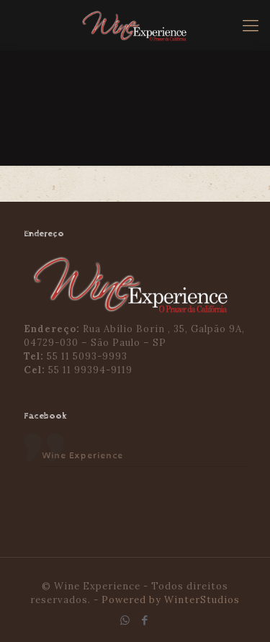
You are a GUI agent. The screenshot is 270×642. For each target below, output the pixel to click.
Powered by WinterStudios (171, 600)
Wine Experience (82, 455)
